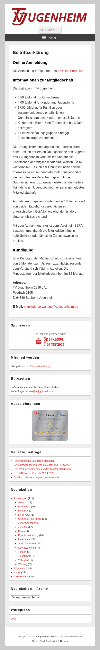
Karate (22, 531)
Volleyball (23, 560)
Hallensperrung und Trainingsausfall (34, 460)
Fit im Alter (24, 514)
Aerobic (22, 502)
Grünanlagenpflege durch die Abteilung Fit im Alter (42, 464)
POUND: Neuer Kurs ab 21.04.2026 (34, 473)
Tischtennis (24, 555)
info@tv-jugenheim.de (41, 391)
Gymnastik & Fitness (29, 518)
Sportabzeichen (27, 547)
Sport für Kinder (27, 543)
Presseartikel (21, 576)
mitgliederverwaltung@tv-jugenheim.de (51, 306)
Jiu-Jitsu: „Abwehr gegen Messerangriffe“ (37, 477)
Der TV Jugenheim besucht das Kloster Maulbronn (42, 469)
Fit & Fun (23, 510)
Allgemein (19, 568)
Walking (22, 564)
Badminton (24, 506)
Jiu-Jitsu (23, 527)
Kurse (17, 572)
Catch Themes (60, 641)
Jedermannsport (27, 522)
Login (14, 618)
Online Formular (71, 70)
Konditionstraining (28, 535)
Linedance (24, 539)
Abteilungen (20, 498)
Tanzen (22, 551)
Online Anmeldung (40, 366)
